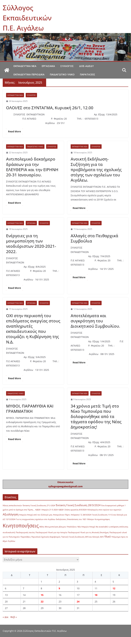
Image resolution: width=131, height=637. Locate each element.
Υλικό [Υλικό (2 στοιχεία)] (107, 536)
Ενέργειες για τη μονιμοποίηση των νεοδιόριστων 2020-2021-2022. (31, 243)
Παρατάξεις (87, 74)
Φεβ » (13, 617)
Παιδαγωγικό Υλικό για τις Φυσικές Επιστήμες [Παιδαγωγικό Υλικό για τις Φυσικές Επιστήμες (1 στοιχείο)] (88, 532)
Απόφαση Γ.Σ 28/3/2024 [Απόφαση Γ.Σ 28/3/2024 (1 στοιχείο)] (81, 515)
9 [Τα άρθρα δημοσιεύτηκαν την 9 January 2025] (59, 588)
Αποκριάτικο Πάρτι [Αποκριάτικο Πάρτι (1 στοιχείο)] (61, 515)
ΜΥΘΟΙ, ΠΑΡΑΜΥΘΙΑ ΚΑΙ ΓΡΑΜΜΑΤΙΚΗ (29, 408)
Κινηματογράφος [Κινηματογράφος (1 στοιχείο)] (102, 519)
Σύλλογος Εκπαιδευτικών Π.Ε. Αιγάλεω (27, 18)
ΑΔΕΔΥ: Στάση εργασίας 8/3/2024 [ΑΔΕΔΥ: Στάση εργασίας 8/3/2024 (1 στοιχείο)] (72, 510)
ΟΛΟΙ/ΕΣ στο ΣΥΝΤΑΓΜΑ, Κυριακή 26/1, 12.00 (49, 107)
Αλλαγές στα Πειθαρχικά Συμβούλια (94, 238)
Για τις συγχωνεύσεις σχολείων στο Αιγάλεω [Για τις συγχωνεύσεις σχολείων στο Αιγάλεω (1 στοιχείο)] (35, 519)
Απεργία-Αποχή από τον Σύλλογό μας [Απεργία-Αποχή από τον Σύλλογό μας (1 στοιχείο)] (35, 515)
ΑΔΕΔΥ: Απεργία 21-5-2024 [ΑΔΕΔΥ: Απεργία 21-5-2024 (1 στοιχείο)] (46, 510)
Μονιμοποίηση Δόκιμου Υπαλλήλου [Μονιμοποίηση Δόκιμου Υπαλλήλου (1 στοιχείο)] (61, 527)
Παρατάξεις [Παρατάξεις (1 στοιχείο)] (25, 537)
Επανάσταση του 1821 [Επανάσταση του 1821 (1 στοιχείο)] (77, 519)
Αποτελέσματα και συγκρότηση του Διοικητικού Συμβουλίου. (95, 321)
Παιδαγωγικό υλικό (62, 74)
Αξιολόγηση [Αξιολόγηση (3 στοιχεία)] (10, 514)
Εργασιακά (48, 66)
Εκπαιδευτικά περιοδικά (29, 74)
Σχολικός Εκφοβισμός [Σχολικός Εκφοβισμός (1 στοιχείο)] (51, 537)
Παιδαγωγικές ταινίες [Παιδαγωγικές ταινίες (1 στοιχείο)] (25, 532)
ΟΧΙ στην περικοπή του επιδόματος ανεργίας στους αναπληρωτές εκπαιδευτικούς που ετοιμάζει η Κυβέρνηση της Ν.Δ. (33, 329)
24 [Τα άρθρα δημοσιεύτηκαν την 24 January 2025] (78, 601)
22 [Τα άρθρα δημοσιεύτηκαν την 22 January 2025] (42, 601)
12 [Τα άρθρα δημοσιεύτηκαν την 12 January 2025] (114, 588)
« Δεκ (5, 617)
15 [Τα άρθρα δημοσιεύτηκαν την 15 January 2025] (42, 595)
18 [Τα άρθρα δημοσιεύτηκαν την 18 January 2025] (96, 595)
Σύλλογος (67, 66)
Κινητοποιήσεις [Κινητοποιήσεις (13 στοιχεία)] (21, 525)
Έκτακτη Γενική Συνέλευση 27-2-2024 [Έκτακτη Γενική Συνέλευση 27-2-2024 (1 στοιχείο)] (39, 505)
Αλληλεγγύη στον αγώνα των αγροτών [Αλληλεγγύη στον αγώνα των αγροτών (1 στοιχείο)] (104, 510)
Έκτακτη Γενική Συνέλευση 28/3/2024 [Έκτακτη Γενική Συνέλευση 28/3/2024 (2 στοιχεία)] (78, 505)
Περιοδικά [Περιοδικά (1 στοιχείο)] (36, 537)
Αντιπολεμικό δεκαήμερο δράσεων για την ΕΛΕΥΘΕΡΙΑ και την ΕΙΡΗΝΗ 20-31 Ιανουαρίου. (32, 167)
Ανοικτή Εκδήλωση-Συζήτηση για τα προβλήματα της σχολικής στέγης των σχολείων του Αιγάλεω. (96, 169)
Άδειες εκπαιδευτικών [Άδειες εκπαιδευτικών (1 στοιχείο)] (12, 505)
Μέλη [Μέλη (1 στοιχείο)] (41, 527)
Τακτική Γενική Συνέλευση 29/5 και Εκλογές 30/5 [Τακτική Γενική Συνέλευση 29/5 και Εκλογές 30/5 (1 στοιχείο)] (82, 537)
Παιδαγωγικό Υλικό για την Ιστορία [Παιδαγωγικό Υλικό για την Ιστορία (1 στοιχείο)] (51, 532)
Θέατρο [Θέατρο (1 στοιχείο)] (90, 519)
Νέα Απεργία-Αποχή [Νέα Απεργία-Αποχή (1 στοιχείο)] (86, 527)
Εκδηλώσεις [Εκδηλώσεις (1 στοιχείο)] (61, 519)
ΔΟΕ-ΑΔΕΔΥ (86, 66)
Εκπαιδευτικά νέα (25, 66)
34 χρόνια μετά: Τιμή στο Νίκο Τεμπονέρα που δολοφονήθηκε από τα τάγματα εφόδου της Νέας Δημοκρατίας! (96, 416)
